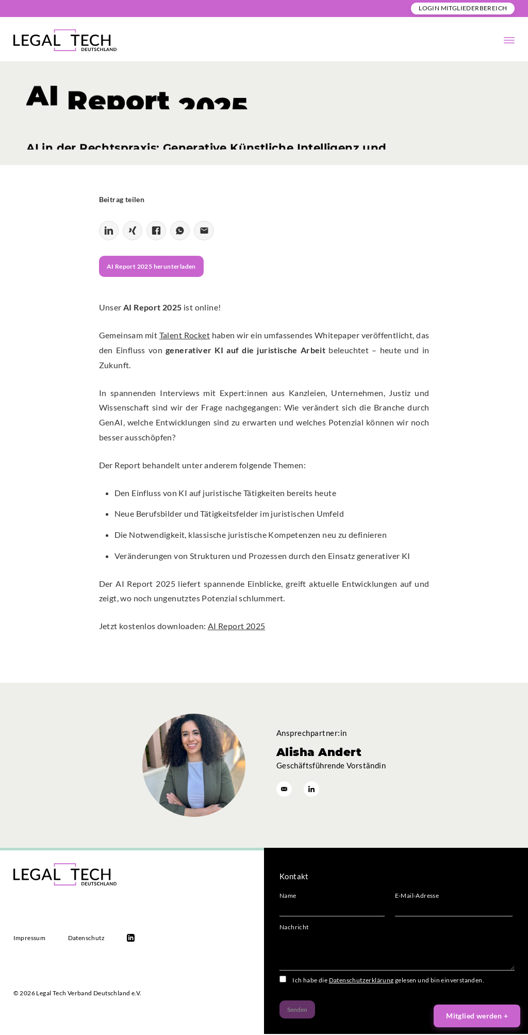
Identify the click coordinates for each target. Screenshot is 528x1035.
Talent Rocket (184, 336)
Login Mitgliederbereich (463, 8)
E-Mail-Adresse (454, 907)
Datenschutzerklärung (361, 981)
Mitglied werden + (477, 1015)
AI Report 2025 (237, 627)
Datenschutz (86, 939)
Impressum (29, 939)
